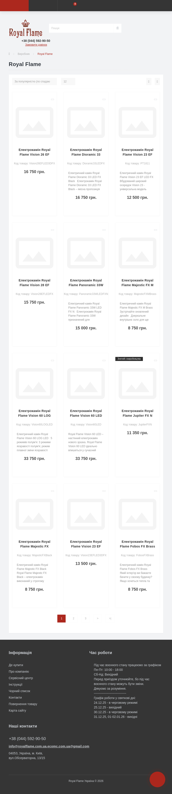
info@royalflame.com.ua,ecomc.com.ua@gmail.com (46, 746)
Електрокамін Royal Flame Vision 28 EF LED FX (34, 285)
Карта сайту (17, 710)
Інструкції (15, 684)
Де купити (16, 665)
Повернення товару (23, 704)
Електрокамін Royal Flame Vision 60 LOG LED (34, 415)
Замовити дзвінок (36, 44)
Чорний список (19, 691)
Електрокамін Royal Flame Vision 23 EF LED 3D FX (86, 546)
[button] (35, 40)
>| (110, 618)
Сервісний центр (21, 678)
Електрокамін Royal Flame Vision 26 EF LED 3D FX (34, 154)
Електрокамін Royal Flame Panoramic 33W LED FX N (86, 285)
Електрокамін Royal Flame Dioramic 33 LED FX (86, 154)
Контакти (15, 697)
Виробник (24, 54)
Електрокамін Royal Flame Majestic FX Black (34, 546)
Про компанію (19, 671)
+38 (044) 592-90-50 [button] (27, 738)
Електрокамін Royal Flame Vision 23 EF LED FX (137, 154)
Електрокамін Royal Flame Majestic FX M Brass (138, 285)
